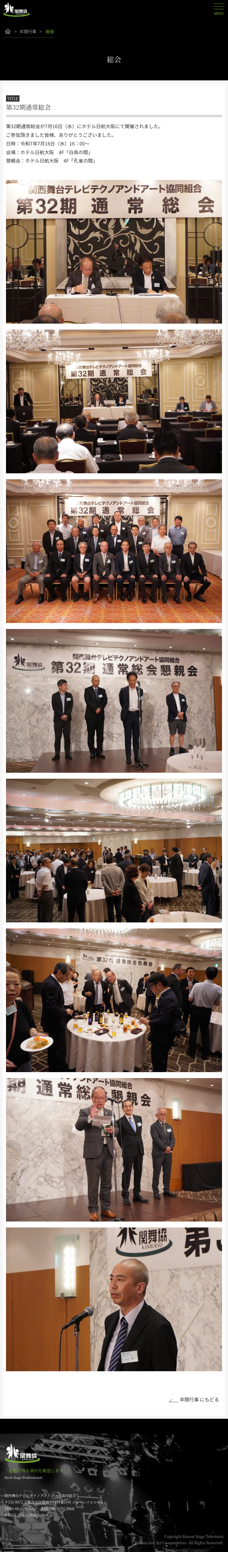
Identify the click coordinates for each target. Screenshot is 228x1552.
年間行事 (28, 31)
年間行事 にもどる (199, 1399)
